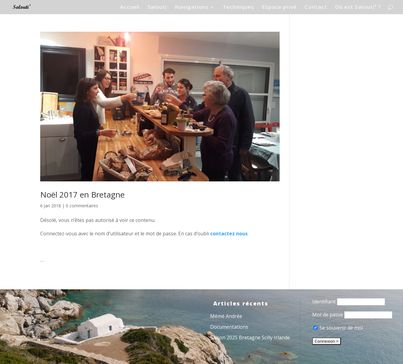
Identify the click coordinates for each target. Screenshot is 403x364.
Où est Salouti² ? (358, 7)
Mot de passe (327, 314)
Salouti (157, 7)
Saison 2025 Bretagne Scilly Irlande (250, 337)
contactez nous (229, 233)
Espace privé (279, 7)
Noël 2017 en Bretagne (82, 194)
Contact (316, 7)
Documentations (229, 326)
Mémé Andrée (226, 316)
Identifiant (324, 301)
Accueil (130, 7)
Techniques (238, 7)
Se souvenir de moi (338, 327)
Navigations (192, 7)
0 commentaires (82, 206)
